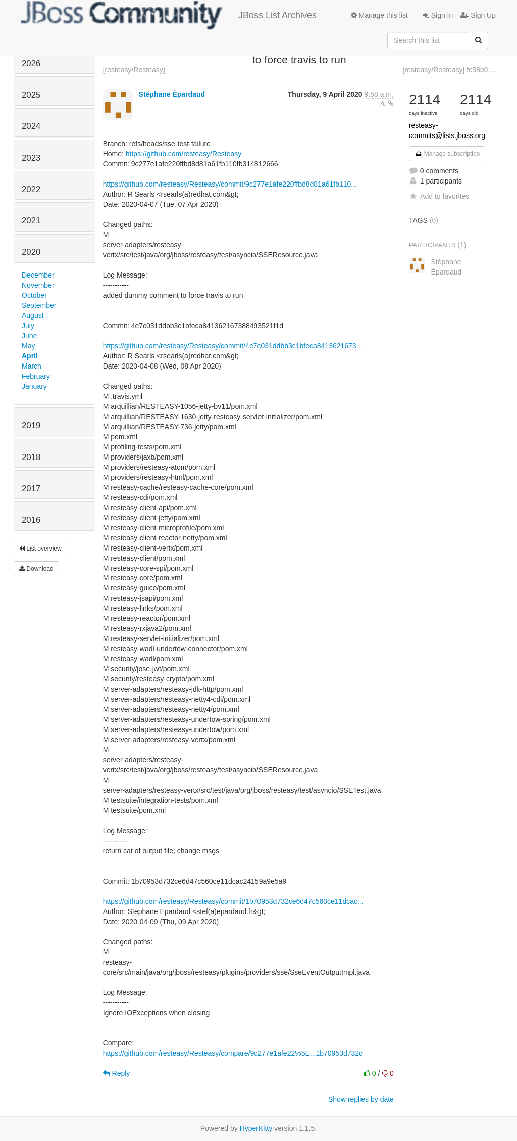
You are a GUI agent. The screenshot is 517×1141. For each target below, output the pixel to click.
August (33, 315)
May (28, 346)
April (30, 356)
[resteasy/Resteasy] (134, 70)
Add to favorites (439, 196)
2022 (31, 189)
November (38, 285)
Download (36, 568)
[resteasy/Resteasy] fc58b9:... (449, 70)
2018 (31, 457)
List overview (40, 548)
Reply (116, 1073)
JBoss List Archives (169, 15)
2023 (31, 158)
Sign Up (478, 15)
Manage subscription (447, 153)
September (39, 305)
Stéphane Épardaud (172, 94)
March (31, 366)
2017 (31, 488)
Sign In (438, 15)
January (34, 386)
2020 (31, 252)
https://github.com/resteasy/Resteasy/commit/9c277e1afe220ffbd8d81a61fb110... (230, 184)
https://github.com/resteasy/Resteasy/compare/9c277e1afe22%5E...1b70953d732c (233, 1053)
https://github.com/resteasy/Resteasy (184, 154)
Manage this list (379, 15)
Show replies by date (361, 1099)
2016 (31, 520)
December (38, 275)
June (29, 336)
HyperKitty (256, 1128)
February (36, 376)
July (28, 326)
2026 (31, 63)
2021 (31, 220)
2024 (31, 126)
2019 (31, 425)
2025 (31, 95)
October (34, 295)
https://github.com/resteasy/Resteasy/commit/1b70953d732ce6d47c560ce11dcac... (233, 901)
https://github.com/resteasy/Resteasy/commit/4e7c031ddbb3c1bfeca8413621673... (233, 346)
